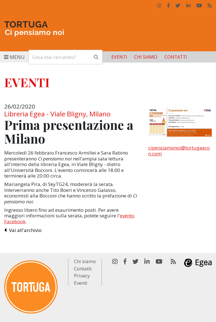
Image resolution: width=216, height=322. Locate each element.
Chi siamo (145, 57)
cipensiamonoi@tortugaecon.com (179, 150)
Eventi (119, 57)
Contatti (176, 57)
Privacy (82, 275)
